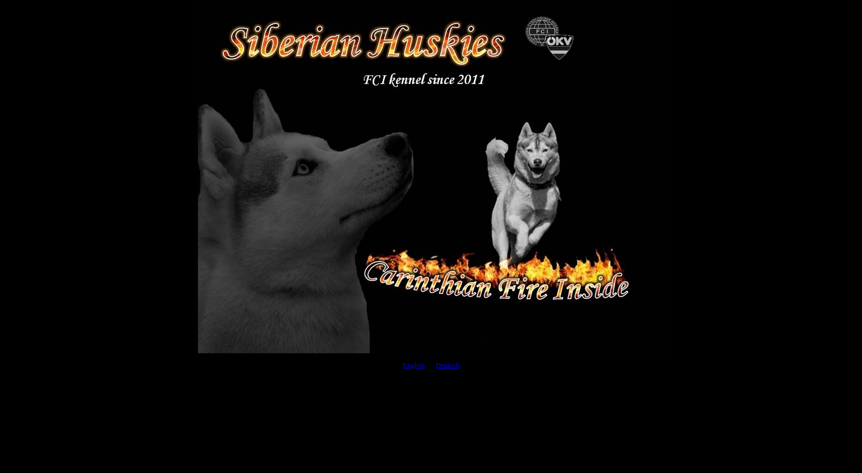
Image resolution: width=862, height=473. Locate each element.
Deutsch (448, 365)
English (414, 365)
